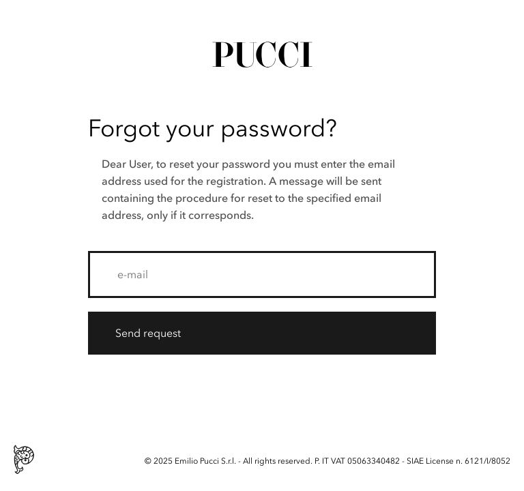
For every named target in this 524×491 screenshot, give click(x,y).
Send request (148, 333)
